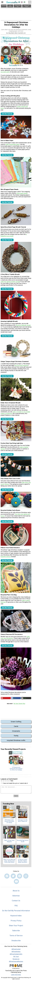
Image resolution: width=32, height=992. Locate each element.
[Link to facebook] (6, 876)
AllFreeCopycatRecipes (16, 961)
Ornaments (16, 731)
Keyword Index (16, 916)
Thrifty (16, 736)
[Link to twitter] (13, 876)
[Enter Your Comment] (16, 789)
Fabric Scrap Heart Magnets (9, 841)
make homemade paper (12, 144)
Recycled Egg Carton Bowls (22, 841)
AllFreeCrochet (16, 949)
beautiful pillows (6, 556)
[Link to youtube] (16, 881)
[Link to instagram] (25, 876)
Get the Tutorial (7, 114)
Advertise (16, 896)
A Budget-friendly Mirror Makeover (22, 820)
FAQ (16, 906)
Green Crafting (16, 722)
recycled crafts (5, 72)
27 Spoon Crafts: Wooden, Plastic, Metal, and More (22, 861)
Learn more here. (16, 974)
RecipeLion (16, 959)
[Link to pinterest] (19, 876)
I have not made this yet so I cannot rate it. (15, 783)
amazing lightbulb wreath (23, 325)
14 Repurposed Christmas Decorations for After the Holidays (16, 769)
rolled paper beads (22, 193)
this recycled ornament (21, 365)
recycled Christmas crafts (16, 740)
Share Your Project (16, 926)
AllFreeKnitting (16, 951)
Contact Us (16, 901)
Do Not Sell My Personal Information (16, 911)
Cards (16, 726)
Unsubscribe (16, 941)
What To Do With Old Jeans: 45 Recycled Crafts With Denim (9, 861)
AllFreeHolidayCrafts (16, 954)
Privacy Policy (16, 921)
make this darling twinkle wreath (10, 281)
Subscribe (16, 931)
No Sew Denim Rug (19, 703)
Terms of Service (16, 936)
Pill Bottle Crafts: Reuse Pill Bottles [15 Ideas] (9, 821)
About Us (16, 891)
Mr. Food (16, 956)
